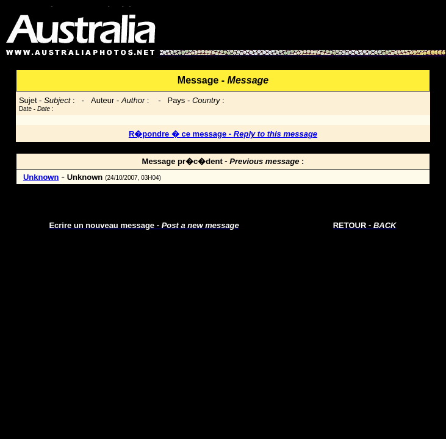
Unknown (41, 177)
